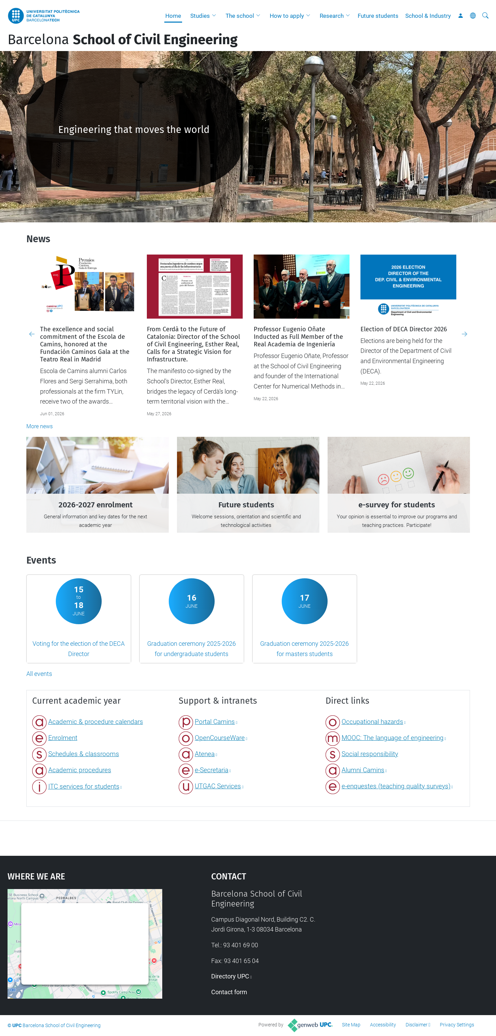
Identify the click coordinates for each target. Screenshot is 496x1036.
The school (240, 15)
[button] (215, 16)
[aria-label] (485, 16)
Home (173, 15)
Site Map (351, 1024)
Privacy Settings (457, 1024)
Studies (200, 15)
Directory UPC (230, 976)
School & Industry (428, 15)
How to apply (287, 15)
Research (332, 15)
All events (39, 673)
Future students (378, 15)
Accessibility (383, 1024)
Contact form (229, 992)
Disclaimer (417, 1024)
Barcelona (123, 40)
